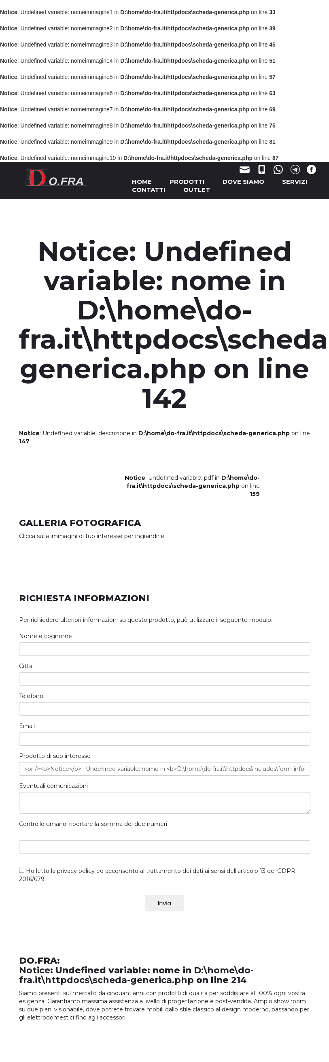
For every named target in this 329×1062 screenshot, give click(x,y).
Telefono (31, 696)
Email (27, 726)
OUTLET (196, 190)
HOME (142, 181)
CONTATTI (149, 190)
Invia (164, 903)
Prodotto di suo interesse (55, 756)
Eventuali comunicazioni (53, 786)
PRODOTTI (187, 181)
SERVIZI (295, 181)
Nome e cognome (45, 636)
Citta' (26, 666)
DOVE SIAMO (243, 181)
